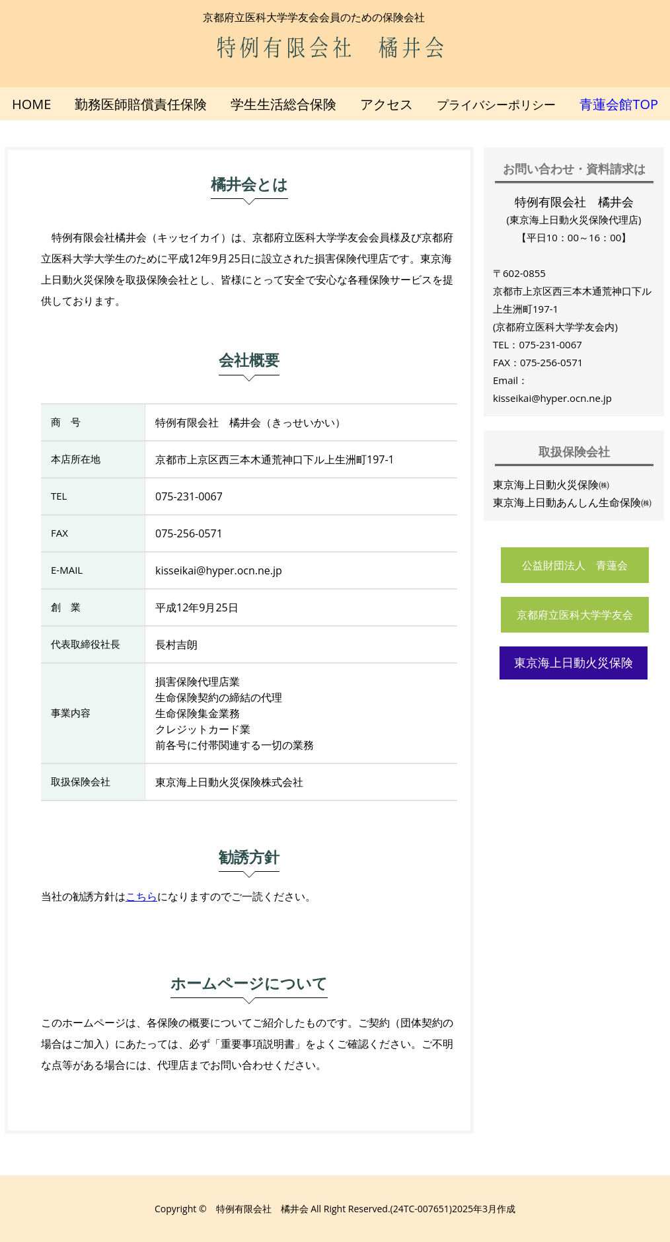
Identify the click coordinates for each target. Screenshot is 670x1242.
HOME (31, 104)
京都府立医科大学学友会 (575, 615)
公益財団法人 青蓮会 (575, 565)
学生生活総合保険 (283, 104)
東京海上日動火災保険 (573, 663)
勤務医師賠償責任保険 (141, 104)
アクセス (386, 104)
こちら (141, 896)
